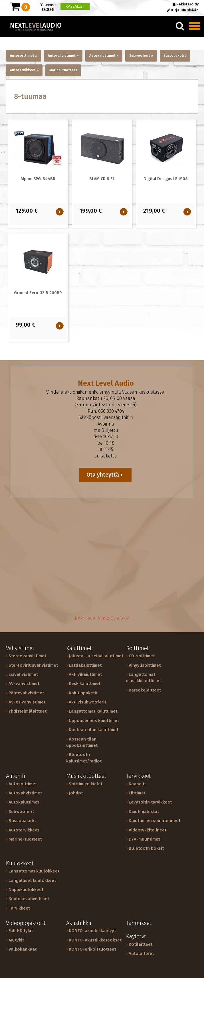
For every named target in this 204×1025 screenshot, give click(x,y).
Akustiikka (78, 923)
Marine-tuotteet (63, 70)
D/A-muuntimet (144, 839)
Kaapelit (137, 783)
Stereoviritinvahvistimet (33, 665)
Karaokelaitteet (145, 690)
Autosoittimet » (23, 56)
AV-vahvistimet (24, 683)
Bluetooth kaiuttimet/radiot (84, 757)
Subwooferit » (141, 56)
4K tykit (16, 940)
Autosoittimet (23, 783)
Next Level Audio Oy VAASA (102, 618)
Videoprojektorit (26, 923)
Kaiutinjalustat (144, 811)
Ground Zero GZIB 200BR (38, 292)
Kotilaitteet (140, 944)
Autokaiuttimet (24, 802)
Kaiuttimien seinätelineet (154, 820)
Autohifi (15, 776)
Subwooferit (21, 811)
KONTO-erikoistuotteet (92, 949)
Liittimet (137, 793)
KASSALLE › (75, 6)
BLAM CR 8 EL (102, 178)
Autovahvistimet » (63, 56)
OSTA (60, 211)
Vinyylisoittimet (145, 665)
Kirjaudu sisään (183, 10)
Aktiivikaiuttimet (85, 674)
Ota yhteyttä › (105, 474)
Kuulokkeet (20, 863)
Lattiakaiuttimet (85, 665)
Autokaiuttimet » (104, 56)
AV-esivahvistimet (27, 702)
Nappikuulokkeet (26, 889)
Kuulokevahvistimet (29, 898)
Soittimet (137, 648)
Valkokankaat (23, 949)
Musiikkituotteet (86, 776)
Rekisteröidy (186, 4)
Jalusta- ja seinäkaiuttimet (96, 655)
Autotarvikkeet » (24, 70)
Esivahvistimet (23, 674)
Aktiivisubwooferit (87, 702)
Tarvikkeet (138, 776)
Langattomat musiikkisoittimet (143, 677)
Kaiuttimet (79, 648)
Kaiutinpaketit (83, 692)
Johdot (76, 793)
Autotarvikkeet (24, 830)
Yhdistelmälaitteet (28, 711)
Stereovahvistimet (27, 655)
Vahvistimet (20, 648)
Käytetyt (136, 936)
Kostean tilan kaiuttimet (93, 729)
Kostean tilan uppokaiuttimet (82, 742)
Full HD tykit (21, 930)
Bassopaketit (174, 56)
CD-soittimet (142, 655)
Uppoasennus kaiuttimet (94, 720)
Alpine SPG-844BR (38, 178)
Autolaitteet (141, 953)
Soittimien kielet (85, 783)
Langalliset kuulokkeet (32, 880)
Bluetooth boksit (146, 848)
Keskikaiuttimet (84, 683)
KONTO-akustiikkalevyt (92, 930)
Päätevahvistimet (26, 692)
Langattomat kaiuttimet (93, 711)
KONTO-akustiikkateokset (95, 940)
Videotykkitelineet (147, 830)
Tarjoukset (139, 923)
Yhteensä (48, 6)
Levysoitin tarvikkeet (150, 802)
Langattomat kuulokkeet (34, 871)
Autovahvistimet (25, 793)
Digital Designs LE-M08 (166, 178)
